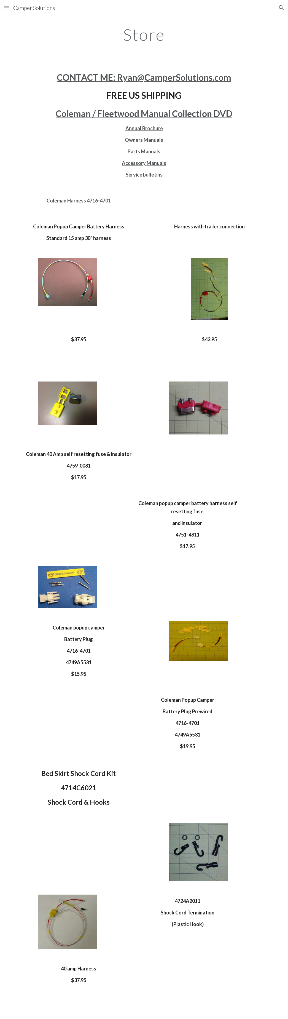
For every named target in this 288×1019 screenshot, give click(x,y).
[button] (6, 7)
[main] (144, 34)
